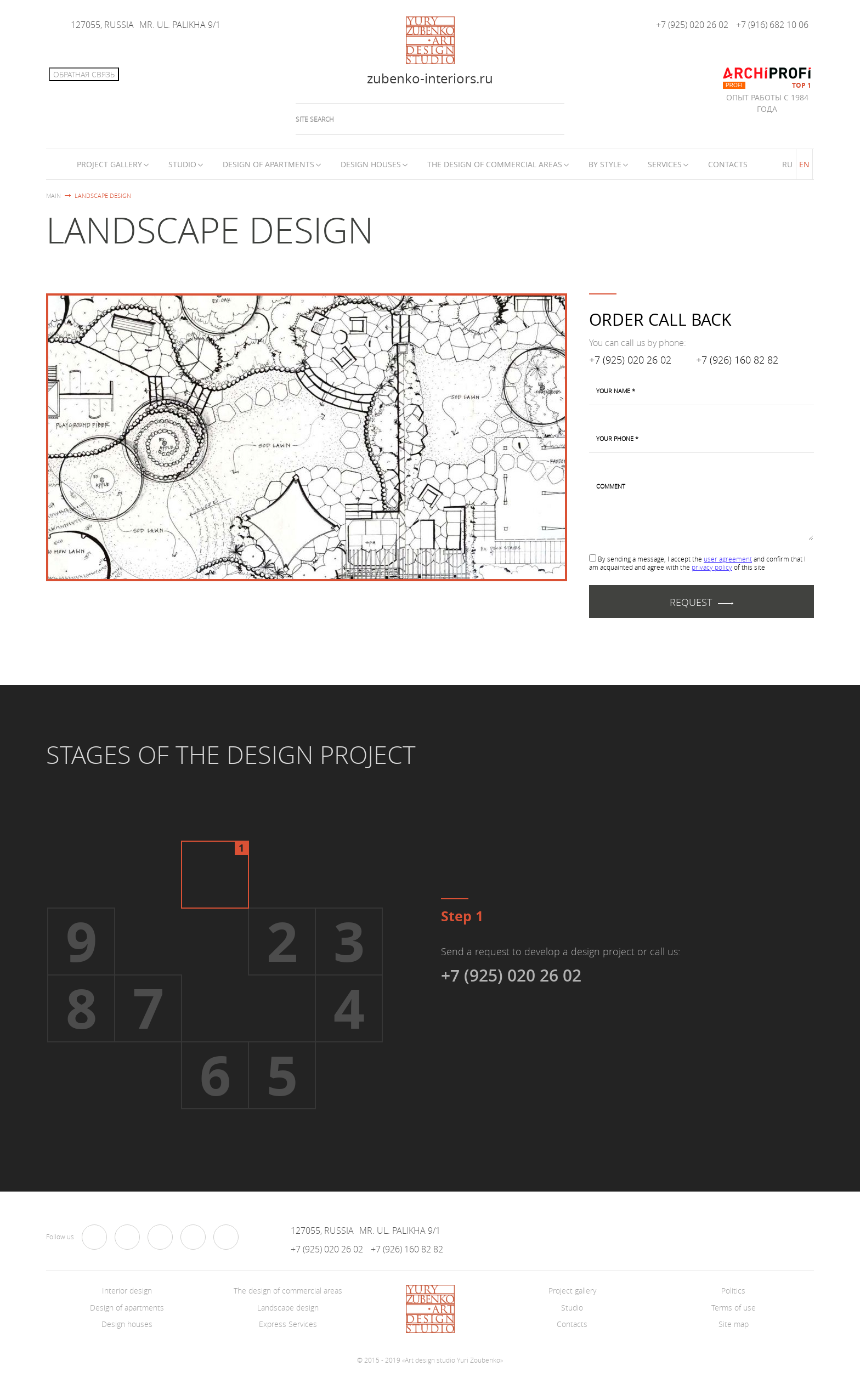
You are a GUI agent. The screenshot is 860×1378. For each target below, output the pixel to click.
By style (605, 164)
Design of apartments (268, 164)
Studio (182, 164)
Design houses (371, 164)
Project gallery (572, 1290)
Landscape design (288, 1307)
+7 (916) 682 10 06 (772, 25)
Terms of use (733, 1307)
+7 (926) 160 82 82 (737, 360)
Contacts (728, 164)
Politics (733, 1290)
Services (665, 164)
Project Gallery (109, 164)
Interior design (127, 1290)
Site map (733, 1324)
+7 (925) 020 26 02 (692, 25)
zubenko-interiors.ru (430, 78)
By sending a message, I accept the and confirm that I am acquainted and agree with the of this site (697, 562)
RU (787, 164)
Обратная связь (84, 74)
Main (53, 195)
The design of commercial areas (494, 164)
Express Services (288, 1324)
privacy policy (712, 567)
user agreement (728, 558)
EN (804, 164)
